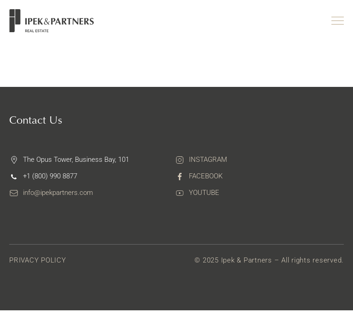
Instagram (208, 159)
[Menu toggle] (337, 20)
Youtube (204, 192)
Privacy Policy (37, 260)
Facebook (205, 176)
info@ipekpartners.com (58, 192)
